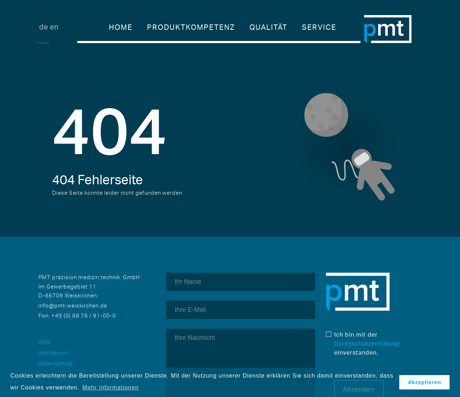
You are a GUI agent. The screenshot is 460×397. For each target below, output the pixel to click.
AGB (44, 341)
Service (319, 27)
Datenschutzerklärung (367, 343)
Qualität (268, 27)
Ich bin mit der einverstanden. (362, 343)
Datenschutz (55, 363)
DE (43, 26)
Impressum (53, 352)
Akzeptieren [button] (424, 382)
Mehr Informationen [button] (110, 387)
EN (54, 26)
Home (121, 27)
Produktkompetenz (191, 27)
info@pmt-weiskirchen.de (72, 305)
